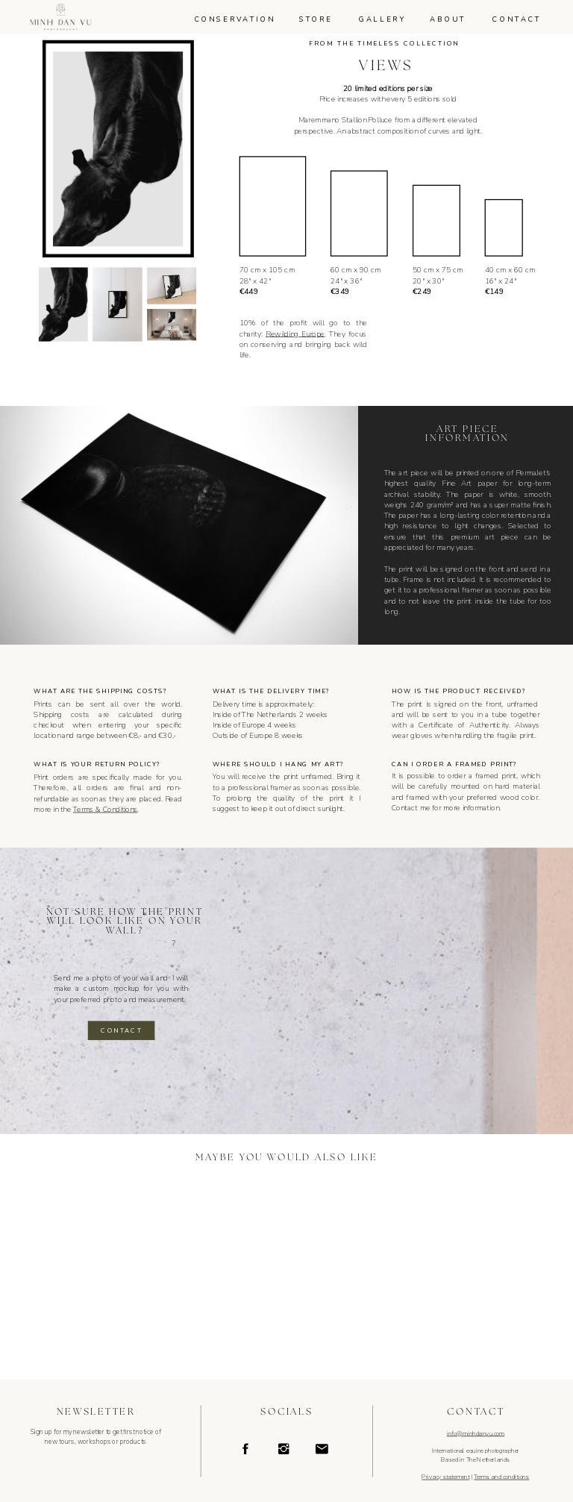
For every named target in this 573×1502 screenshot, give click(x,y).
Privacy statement (445, 1477)
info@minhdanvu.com (475, 1434)
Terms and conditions (501, 1477)
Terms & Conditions (105, 809)
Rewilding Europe (295, 334)
